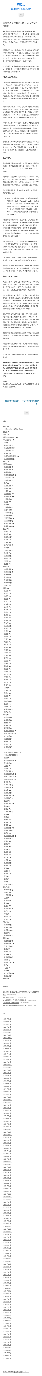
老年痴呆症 (7, 445)
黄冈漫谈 (7, 976)
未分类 (5, 978)
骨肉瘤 (6, 855)
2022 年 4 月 (7, 1151)
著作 (4, 426)
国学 (5, 965)
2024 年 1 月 (7, 1094)
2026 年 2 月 (7, 1027)
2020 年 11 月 (7, 1197)
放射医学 (7, 553)
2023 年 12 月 (7, 1097)
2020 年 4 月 (7, 1215)
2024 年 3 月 (7, 1089)
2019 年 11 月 (7, 1229)
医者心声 (7, 480)
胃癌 (5, 849)
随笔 (5, 954)
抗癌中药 (29, 384)
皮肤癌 (6, 860)
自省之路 (7, 957)
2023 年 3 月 (7, 1121)
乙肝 (5, 898)
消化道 (6, 561)
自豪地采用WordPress (22, 1372)
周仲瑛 (6, 650)
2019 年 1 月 (7, 1256)
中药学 (6, 502)
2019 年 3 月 (7, 1250)
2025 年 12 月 (7, 1032)
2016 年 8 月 (7, 1326)
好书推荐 (7, 572)
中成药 (6, 491)
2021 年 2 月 (7, 1188)
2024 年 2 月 (7, 1092)
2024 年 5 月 (7, 1083)
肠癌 (5, 879)
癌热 (5, 871)
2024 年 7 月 (7, 1078)
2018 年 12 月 (7, 1259)
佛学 (5, 970)
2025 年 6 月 (7, 1048)
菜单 (21, 14)
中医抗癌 (7, 884)
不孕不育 (7, 892)
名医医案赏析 (8, 774)
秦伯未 (6, 644)
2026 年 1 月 (7, 1030)
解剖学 (6, 534)
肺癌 (5, 844)
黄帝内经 (7, 577)
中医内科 (7, 521)
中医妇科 (7, 467)
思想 (4, 938)
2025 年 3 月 (7, 1057)
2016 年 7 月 (7, 1329)
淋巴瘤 (6, 857)
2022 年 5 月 (7, 1148)
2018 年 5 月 (7, 1277)
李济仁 (6, 601)
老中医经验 (7, 494)
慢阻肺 (5, 432)
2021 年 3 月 (7, 1186)
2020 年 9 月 (7, 1202)
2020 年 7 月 (7, 1207)
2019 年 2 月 (7, 1253)
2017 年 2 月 (7, 1310)
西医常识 (7, 537)
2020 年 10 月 (7, 1199)
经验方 (6, 510)
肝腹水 (6, 919)
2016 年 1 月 (7, 1345)
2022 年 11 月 (7, 1132)
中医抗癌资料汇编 (10, 755)
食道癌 (6, 873)
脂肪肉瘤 (7, 717)
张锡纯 (6, 647)
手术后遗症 (7, 771)
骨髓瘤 (6, 723)
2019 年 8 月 (7, 1237)
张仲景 (6, 706)
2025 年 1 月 (7, 1062)
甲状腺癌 (7, 811)
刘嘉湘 (6, 642)
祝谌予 (6, 596)
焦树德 (6, 620)
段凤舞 (6, 696)
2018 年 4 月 (7, 1280)
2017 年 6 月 (7, 1302)
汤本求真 (7, 701)
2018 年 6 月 (7, 1275)
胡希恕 (6, 612)
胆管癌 (6, 744)
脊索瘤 (6, 741)
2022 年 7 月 (7, 1143)
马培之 (6, 669)
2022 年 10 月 (7, 1135)
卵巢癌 (6, 825)
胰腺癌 (6, 865)
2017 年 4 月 (7, 1307)
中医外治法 (7, 477)
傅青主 (6, 655)
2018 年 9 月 (7, 1267)
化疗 (10, 387)
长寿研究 (7, 927)
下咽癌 (6, 766)
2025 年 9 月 (7, 1040)
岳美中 (6, 631)
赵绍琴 (6, 704)
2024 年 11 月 (7, 1067)
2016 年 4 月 (7, 1337)
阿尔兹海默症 (8, 459)
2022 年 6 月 (7, 1145)
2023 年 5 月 (7, 1116)
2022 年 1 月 (7, 1159)
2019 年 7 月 (7, 1240)
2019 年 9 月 (7, 1234)
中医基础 (7, 499)
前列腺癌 (7, 763)
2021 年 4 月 (7, 1183)
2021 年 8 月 (7, 1172)
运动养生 (7, 930)
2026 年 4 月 (7, 1022)
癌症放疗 (7, 556)
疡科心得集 (7, 569)
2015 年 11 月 (7, 1350)
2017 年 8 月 (7, 1296)
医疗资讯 (7, 550)
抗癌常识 (7, 830)
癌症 (6, 387)
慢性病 (5, 887)
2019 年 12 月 (7, 1226)
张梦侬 (6, 698)
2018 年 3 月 (7, 1283)
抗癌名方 (7, 785)
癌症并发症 (7, 795)
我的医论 (7, 523)
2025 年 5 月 (7, 1051)
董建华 (6, 628)
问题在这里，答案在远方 (11, 1003)
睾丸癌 (6, 822)
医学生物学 (7, 545)
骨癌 (5, 881)
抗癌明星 (7, 793)
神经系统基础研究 (10, 456)
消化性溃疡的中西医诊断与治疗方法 (14, 1005)
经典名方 (7, 526)
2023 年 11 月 (7, 1100)
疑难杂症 (7, 900)
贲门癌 (6, 782)
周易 (6, 968)
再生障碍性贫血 (9, 731)
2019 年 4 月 (7, 1248)
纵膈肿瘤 (7, 720)
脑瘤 (5, 814)
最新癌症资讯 (8, 836)
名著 (4, 566)
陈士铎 (6, 661)
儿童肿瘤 (7, 739)
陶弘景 (6, 634)
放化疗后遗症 (8, 776)
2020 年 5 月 (7, 1213)
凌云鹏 (6, 604)
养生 (4, 922)
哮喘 (5, 914)
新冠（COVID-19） (9, 437)
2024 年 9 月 (7, 1073)
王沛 (5, 688)
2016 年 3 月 (7, 1339)
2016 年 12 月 (7, 1315)
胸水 (5, 806)
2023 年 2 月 (7, 1124)
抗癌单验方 (7, 798)
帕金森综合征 (8, 448)
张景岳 (6, 615)
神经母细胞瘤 (8, 779)
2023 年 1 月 (7, 1127)
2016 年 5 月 (7, 1334)
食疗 (5, 933)
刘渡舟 (6, 653)
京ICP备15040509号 (9, 1372)
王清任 (6, 639)
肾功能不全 (7, 469)
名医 (4, 588)
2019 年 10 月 (7, 1232)
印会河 (6, 623)
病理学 (6, 531)
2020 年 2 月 (7, 1221)
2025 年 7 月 (7, 1046)
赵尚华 (6, 593)
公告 (4, 434)
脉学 (5, 483)
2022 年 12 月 (7, 1129)
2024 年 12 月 (7, 1065)
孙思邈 (6, 609)
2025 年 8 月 (7, 1043)
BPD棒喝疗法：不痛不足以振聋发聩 (14, 1000)
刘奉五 (6, 666)
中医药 (5, 464)
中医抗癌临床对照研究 (11, 752)
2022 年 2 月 (7, 1156)
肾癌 (5, 817)
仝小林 (6, 607)
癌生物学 (7, 736)
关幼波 (6, 636)
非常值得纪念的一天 (9, 997)
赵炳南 (6, 658)
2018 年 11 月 (7, 1261)
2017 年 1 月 (7, 1312)
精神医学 (7, 472)
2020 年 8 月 (7, 1205)
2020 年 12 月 (7, 1194)
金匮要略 (7, 583)
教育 (5, 949)
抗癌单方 (7, 488)
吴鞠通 (6, 663)
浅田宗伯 (7, 626)
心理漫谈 (7, 943)
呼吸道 (6, 558)
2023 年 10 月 (7, 1102)
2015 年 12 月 (7, 1347)
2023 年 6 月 (7, 1113)
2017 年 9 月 (7, 1294)
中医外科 (7, 515)
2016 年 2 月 (7, 1342)
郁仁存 (6, 682)
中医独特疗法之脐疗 (11, 401)
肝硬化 (6, 906)
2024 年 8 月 (7, 1075)
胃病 (5, 903)
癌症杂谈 (7, 828)
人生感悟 (7, 973)
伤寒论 (6, 585)
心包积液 (7, 747)
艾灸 (5, 504)
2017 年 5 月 (7, 1304)
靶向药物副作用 (9, 760)
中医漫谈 (7, 518)
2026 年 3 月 (7, 1024)
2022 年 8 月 (7, 1140)
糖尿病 (6, 916)
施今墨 (6, 618)
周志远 (21, 4)
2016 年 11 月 (7, 1318)
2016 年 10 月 (7, 1320)
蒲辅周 (6, 671)
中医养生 (7, 935)
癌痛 (5, 868)
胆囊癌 (6, 725)
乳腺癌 (6, 852)
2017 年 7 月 (7, 1299)
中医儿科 (7, 507)
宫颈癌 (6, 841)
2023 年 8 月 (7, 1108)
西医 (4, 529)
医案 (4, 461)
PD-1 (5, 750)
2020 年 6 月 (7, 1210)
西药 (5, 548)
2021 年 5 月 (7, 1180)
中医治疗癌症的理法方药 (12, 429)
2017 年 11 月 (7, 1288)
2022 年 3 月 (7, 1153)
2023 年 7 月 (7, 1110)
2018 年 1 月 (7, 1285)
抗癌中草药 (7, 803)
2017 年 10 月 (7, 1291)
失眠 (5, 442)
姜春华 (6, 685)
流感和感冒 (7, 486)
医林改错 (7, 574)
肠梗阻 (6, 809)
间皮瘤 (6, 846)
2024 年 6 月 (7, 1081)
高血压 (6, 539)
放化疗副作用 (8, 733)
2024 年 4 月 (7, 1086)
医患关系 (7, 728)
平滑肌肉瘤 (7, 787)
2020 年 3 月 (7, 1218)
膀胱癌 (6, 820)
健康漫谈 (7, 925)
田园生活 (7, 946)
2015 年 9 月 (7, 1355)
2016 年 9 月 (7, 1323)
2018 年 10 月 (7, 1264)
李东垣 (6, 712)
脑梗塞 (6, 453)
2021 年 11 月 (7, 1164)
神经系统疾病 (7, 440)
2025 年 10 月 (7, 1038)
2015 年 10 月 (7, 1353)
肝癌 (5, 876)
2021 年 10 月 (7, 1167)
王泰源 (6, 690)
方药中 (6, 599)
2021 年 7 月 (7, 1175)
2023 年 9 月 (7, 1105)
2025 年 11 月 (7, 1035)
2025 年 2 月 (7, 1059)
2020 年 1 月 (7, 1224)
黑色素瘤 (7, 863)
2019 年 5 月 (7, 1245)
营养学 (6, 564)
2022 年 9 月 (7, 1137)
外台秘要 (7, 580)
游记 (5, 960)
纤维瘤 (6, 768)
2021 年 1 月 (7, 1191)
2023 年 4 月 (7, 1118)
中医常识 (7, 513)
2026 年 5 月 (7, 1019)
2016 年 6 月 (7, 1331)
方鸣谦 (6, 677)
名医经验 (7, 709)
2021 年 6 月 (7, 1178)
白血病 (6, 790)
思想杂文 (7, 962)
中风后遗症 (7, 451)
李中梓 (6, 674)
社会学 (6, 951)
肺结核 (6, 911)
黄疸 (5, 758)
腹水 (5, 801)
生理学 (6, 542)
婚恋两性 (7, 941)
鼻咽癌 (6, 833)
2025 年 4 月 (7, 1054)
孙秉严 (6, 679)
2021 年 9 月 (7, 1170)
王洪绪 (6, 693)
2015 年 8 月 (7, 1358)
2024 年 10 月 (7, 1070)
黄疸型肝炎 (7, 908)
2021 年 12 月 (7, 1162)
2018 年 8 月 (7, 1269)
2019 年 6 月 (7, 1242)
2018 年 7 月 (7, 1272)
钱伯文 (6, 591)
